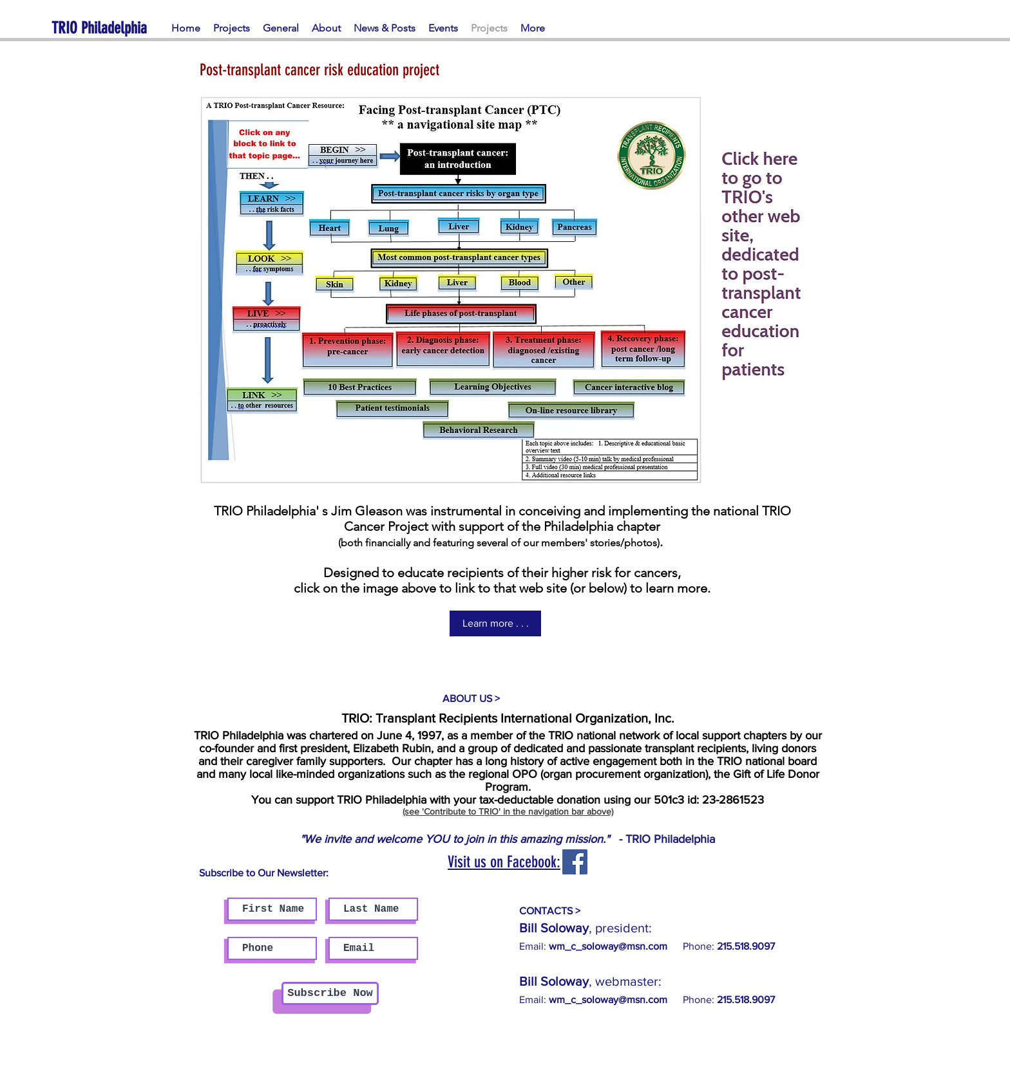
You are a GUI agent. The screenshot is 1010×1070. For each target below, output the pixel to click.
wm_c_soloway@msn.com (608, 999)
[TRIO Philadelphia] (110, 28)
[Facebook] (574, 861)
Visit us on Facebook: (504, 862)
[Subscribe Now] (330, 993)
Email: (593, 946)
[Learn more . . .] (495, 623)
